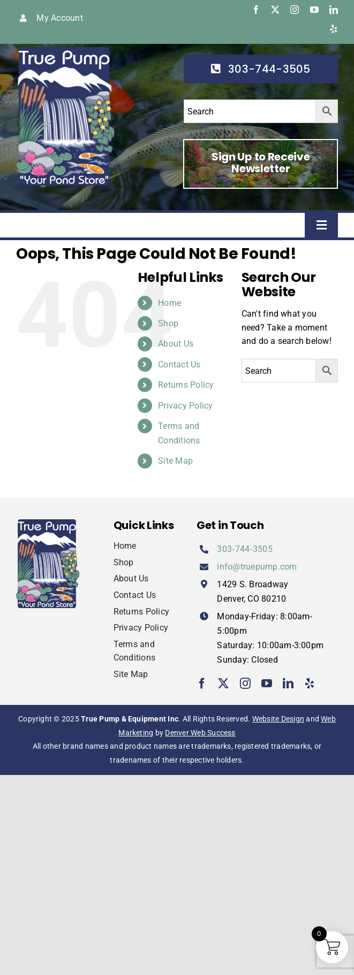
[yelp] (333, 29)
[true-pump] (65, 51)
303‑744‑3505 (245, 549)
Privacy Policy (185, 406)
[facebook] (256, 9)
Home (169, 303)
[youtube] (314, 9)
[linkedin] (333, 9)
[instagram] (294, 9)
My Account (59, 18)
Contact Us (179, 364)
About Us (175, 344)
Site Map (175, 461)
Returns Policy (186, 385)
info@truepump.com (257, 567)
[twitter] (275, 9)
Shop (168, 323)
